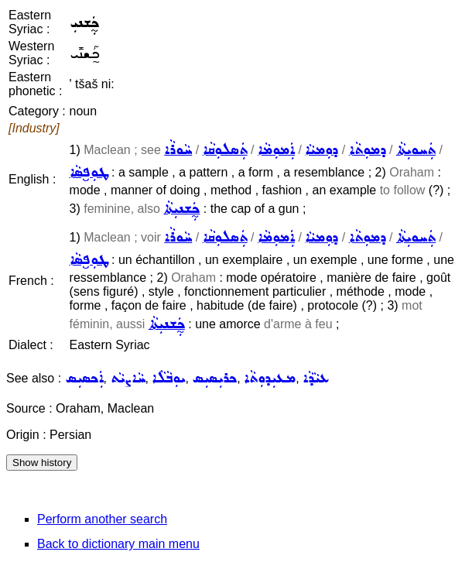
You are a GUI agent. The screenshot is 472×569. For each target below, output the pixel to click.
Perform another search (102, 519)
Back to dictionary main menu (118, 543)
